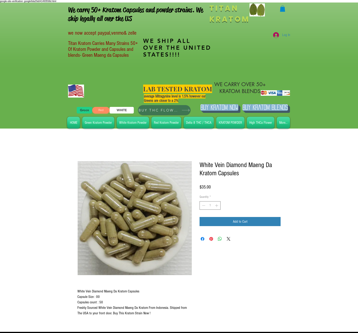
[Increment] (217, 205)
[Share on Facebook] (202, 239)
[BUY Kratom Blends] (265, 107)
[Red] (101, 110)
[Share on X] (228, 239)
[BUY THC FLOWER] (164, 110)
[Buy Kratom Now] (219, 107)
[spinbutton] (210, 205)
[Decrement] (203, 205)
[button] (282, 8)
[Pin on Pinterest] (211, 239)
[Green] (84, 110)
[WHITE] (122, 110)
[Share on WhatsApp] (220, 239)
